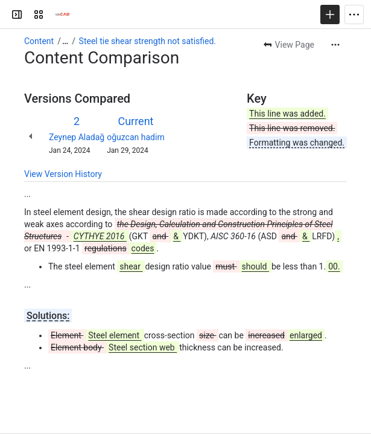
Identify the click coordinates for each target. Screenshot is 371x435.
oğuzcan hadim (135, 137)
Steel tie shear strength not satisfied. (147, 41)
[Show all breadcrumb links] (65, 41)
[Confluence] (62, 14)
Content (39, 41)
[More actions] (335, 45)
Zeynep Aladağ (76, 137)
